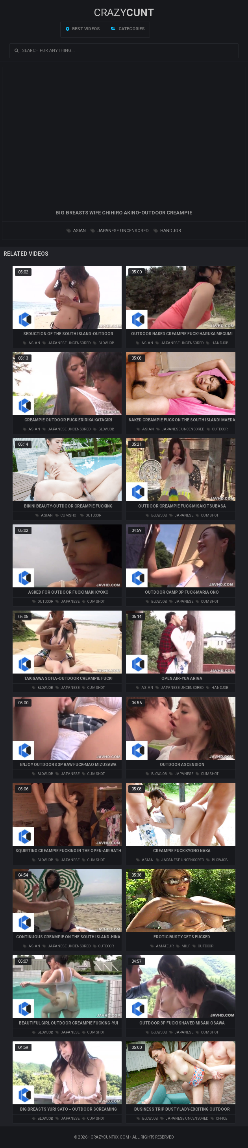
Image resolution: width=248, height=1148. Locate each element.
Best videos (83, 28)
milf (183, 946)
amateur (162, 946)
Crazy (124, 12)
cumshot (66, 515)
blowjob (103, 343)
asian (76, 230)
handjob (167, 230)
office (219, 1118)
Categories (128, 28)
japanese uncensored (120, 230)
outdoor (217, 429)
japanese (181, 515)
